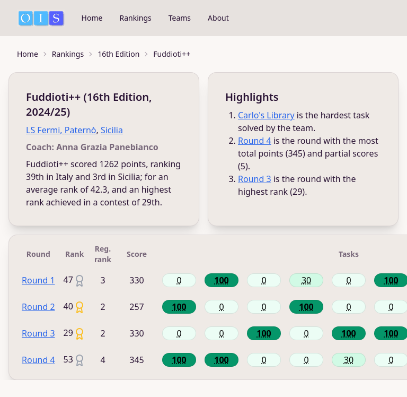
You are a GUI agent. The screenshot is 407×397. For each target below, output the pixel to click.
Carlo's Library (266, 115)
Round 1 (38, 280)
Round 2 (38, 307)
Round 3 (254, 179)
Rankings (135, 18)
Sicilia (112, 130)
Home (92, 18)
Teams (180, 18)
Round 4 (254, 140)
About (218, 18)
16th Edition (118, 54)
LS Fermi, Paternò (61, 130)
